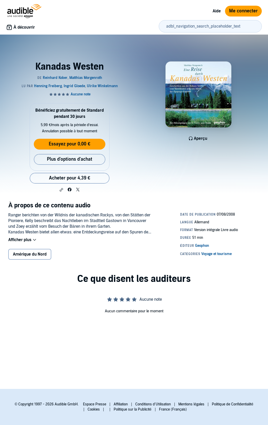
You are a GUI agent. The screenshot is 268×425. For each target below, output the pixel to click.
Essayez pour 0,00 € (69, 144)
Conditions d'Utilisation (153, 404)
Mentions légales (191, 404)
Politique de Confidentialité (232, 404)
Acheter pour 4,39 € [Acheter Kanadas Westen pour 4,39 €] (69, 178)
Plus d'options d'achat (69, 159)
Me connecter (243, 11)
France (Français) (173, 409)
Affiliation (121, 404)
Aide (217, 11)
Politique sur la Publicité (133, 409)
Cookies (94, 409)
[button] (61, 190)
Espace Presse (94, 404)
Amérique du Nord (30, 254)
